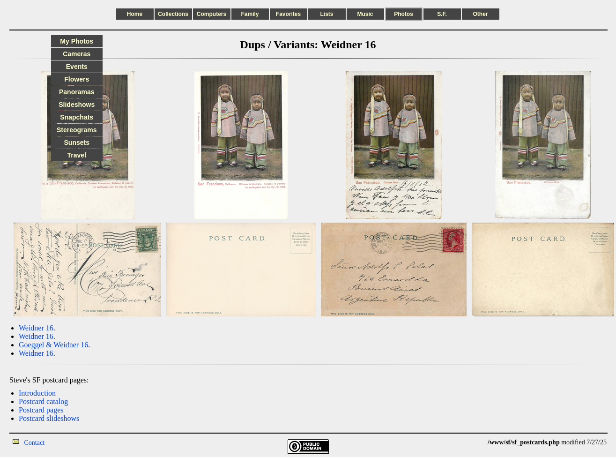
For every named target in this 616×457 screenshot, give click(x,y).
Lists (326, 14)
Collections (173, 14)
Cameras (76, 54)
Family (250, 14)
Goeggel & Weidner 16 (53, 345)
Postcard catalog (43, 401)
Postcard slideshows (49, 418)
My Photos (76, 41)
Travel (76, 155)
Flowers (76, 79)
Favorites (288, 14)
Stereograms (77, 130)
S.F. (442, 14)
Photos (403, 14)
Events (77, 66)
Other (480, 14)
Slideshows (77, 104)
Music (365, 14)
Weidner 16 (36, 328)
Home (134, 14)
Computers (211, 14)
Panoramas (76, 92)
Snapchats (76, 117)
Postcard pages (41, 410)
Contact (34, 442)
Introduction (37, 393)
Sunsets (76, 142)
